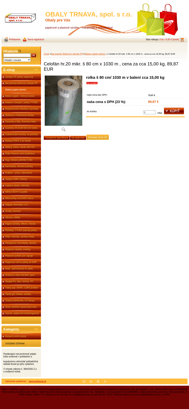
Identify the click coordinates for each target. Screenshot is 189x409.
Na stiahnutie (78, 137)
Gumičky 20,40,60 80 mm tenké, (21, 128)
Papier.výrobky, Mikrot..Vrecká (20, 224)
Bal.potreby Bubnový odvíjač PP (21, 83)
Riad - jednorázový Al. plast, (19, 268)
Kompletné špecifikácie (56, 137)
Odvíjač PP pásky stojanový (19, 77)
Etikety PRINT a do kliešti (18, 140)
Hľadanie (10, 51)
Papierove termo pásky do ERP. (21, 262)
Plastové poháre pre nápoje (19, 255)
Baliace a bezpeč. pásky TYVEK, (21, 102)
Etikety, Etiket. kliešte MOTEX (20, 147)
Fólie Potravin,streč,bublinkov (20, 153)
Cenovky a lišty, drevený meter (20, 121)
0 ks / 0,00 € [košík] (169, 39)
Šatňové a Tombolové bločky (19, 115)
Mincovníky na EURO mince (19, 198)
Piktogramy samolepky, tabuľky (20, 243)
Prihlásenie (14, 39)
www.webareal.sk (37, 381)
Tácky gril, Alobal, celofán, (18, 294)
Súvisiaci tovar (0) (97, 137)
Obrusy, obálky (12, 217)
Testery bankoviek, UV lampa (19, 300)
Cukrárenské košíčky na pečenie (21, 134)
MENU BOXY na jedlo (16, 192)
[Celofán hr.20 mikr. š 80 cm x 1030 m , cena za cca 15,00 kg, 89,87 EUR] (63, 105)
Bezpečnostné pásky (15, 336)
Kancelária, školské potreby (19, 166)
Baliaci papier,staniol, (15, 89)
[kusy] (149, 112)
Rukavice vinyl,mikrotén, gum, (20, 275)
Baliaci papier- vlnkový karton (20, 96)
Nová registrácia (36, 39)
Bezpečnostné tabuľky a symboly (21, 109)
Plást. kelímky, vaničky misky (19, 236)
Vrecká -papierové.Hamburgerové (22, 313)
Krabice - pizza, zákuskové (18, 172)
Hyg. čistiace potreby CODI (19, 160)
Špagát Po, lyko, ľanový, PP (19, 281)
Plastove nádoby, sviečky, (18, 249)
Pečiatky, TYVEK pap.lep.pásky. (21, 230)
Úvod (46, 54)
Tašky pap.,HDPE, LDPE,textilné (21, 287)
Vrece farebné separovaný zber (21, 307)
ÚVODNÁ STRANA (15, 343)
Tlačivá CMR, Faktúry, (16, 179)
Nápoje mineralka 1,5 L (16, 204)
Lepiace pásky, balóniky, (17, 185)
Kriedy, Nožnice (13, 211)
